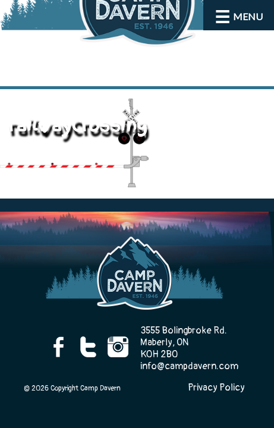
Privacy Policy (216, 388)
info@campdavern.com (189, 366)
